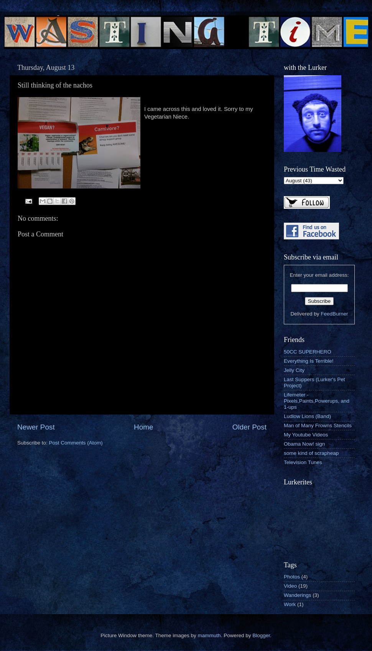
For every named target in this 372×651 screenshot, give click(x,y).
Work (290, 604)
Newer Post (36, 427)
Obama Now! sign (304, 444)
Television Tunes (303, 462)
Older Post (249, 427)
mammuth (209, 635)
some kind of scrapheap (311, 453)
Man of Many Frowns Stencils (318, 425)
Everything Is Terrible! (309, 361)
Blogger (261, 635)
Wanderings (297, 595)
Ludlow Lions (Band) (307, 416)
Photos (292, 577)
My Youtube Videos (306, 435)
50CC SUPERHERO (307, 352)
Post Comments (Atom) (76, 443)
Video (290, 586)
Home (143, 427)
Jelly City (294, 370)
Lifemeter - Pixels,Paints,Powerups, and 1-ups (316, 401)
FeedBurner (334, 314)
